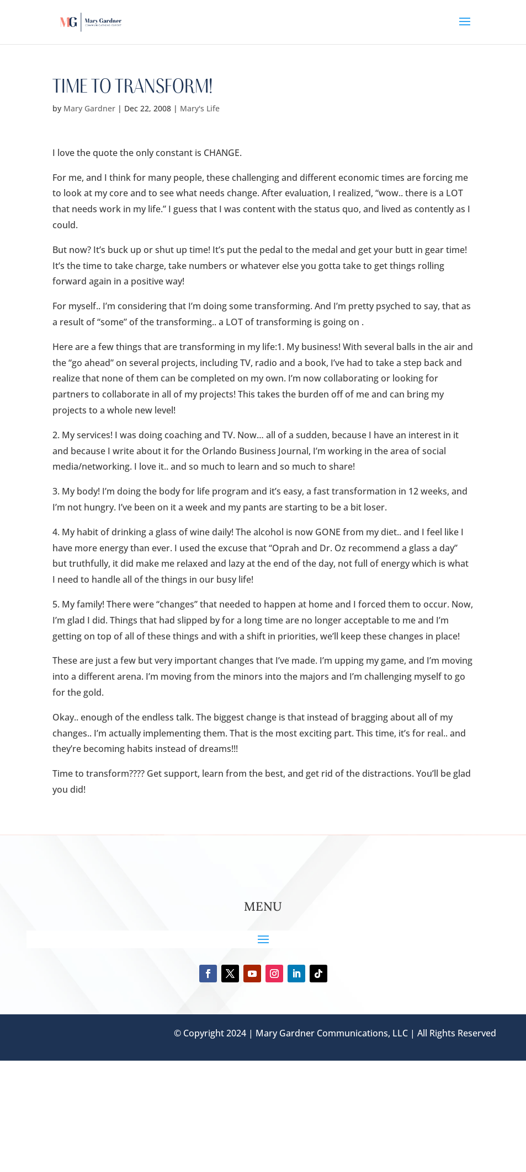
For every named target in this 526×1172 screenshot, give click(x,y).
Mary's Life (200, 108)
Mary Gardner (89, 108)
